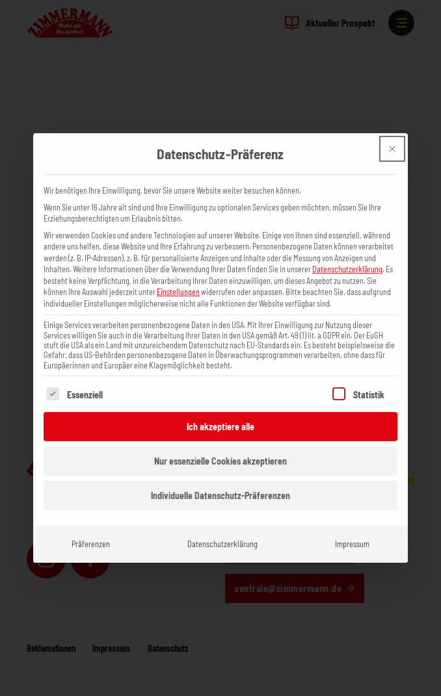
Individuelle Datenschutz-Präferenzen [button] (220, 470)
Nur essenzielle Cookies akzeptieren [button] (220, 435)
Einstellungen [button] (178, 266)
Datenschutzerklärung (347, 243)
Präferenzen (91, 518)
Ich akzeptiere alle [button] (220, 401)
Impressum (352, 518)
